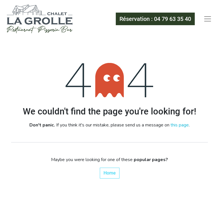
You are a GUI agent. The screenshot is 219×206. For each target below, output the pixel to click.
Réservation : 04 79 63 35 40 (155, 18)
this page (180, 125)
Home (110, 173)
